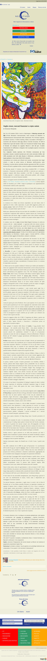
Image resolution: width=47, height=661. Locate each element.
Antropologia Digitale (9, 640)
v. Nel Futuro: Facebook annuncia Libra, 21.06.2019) (21, 181)
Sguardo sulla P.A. (40, 640)
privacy (40, 623)
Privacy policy (26, 654)
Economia (9, 59)
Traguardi (23, 640)
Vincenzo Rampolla (13, 560)
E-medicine (23, 633)
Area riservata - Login (6, 4)
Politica (36, 633)
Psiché (22, 638)
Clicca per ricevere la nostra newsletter (34, 620)
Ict (3, 631)
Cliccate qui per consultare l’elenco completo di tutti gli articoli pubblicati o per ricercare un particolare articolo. (23, 591)
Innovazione (6, 636)
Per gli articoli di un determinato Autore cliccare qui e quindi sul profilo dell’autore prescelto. (23, 595)
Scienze (4, 638)
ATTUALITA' (3, 59)
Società (36, 636)
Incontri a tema (25, 643)
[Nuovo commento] (7, 566)
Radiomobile (6, 633)
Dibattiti (36, 638)
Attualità (37, 643)
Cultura (23, 631)
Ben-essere (24, 636)
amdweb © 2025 (43, 648)
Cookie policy (20, 654)
